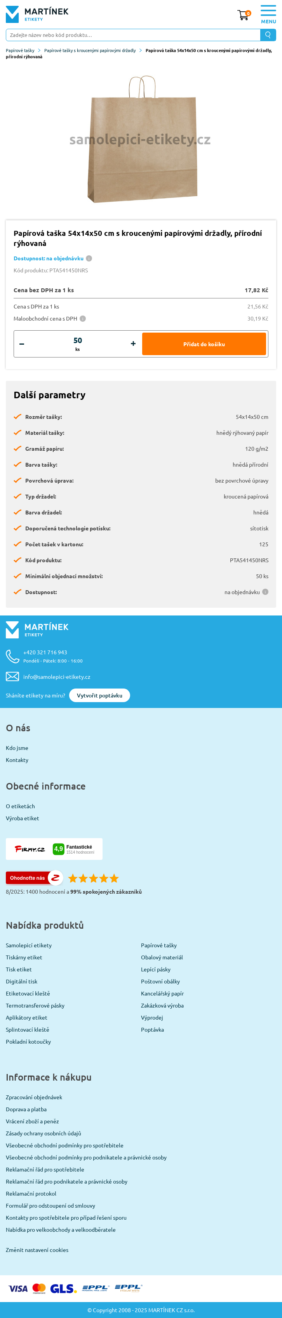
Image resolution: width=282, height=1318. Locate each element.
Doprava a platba (26, 1108)
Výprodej (152, 1017)
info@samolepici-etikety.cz (57, 676)
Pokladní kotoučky (28, 1041)
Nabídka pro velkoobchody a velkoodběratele (61, 1229)
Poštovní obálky (160, 981)
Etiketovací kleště (28, 993)
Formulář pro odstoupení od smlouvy (50, 1205)
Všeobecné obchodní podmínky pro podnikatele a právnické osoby (86, 1157)
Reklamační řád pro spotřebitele (45, 1169)
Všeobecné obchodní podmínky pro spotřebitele (65, 1145)
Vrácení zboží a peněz (32, 1121)
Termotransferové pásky (35, 1005)
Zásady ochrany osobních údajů (43, 1133)
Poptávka (152, 1029)
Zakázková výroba (162, 1005)
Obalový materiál (162, 957)
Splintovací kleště (27, 1029)
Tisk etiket (19, 969)
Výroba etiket (22, 817)
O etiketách (20, 805)
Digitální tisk (21, 981)
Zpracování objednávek (34, 1096)
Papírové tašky (23, 50)
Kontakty (17, 759)
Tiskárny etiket (24, 957)
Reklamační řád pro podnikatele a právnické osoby (66, 1181)
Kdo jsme (17, 747)
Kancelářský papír (162, 993)
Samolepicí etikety (29, 944)
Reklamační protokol (31, 1193)
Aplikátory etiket (26, 1017)
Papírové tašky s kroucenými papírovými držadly (93, 50)
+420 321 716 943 (53, 656)
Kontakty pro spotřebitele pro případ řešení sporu (66, 1217)
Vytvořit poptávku (99, 695)
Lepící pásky (156, 969)
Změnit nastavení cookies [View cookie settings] (37, 1249)
